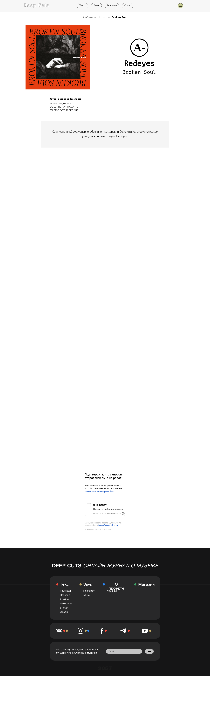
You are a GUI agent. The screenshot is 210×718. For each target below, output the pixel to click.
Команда (112, 591)
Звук (96, 6)
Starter (64, 608)
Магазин (112, 6)
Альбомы (88, 17)
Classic (64, 612)
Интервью (66, 604)
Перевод (65, 595)
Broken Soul (119, 17)
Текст (82, 6)
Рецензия (65, 591)
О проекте (116, 586)
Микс (86, 595)
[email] (124, 651)
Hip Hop (102, 17)
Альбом (64, 599)
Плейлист (89, 591)
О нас (127, 6)
